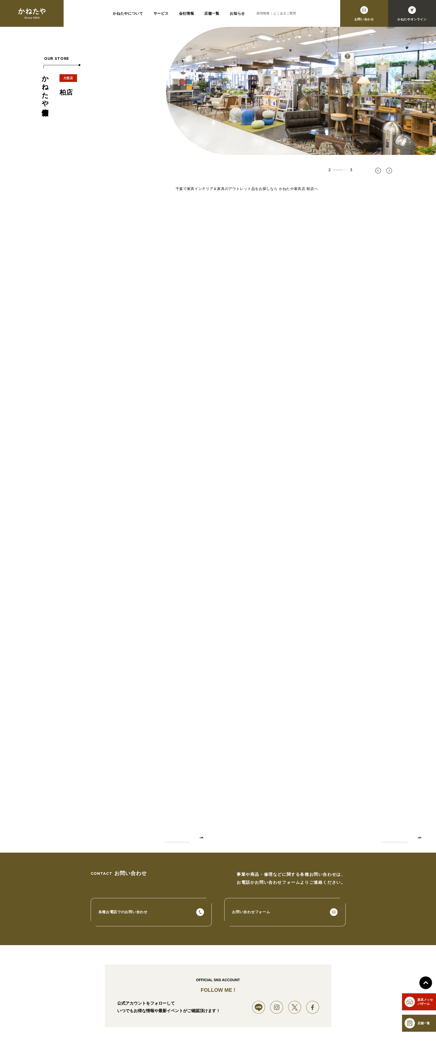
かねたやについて (128, 13)
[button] (378, 170)
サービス (161, 13)
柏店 (203, 1029)
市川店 (220, 1029)
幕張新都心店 (183, 1029)
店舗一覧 (211, 13)
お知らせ (237, 13)
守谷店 (255, 1029)
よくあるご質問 (284, 13)
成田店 (237, 1029)
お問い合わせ (350, 1029)
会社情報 (186, 13)
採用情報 (263, 13)
